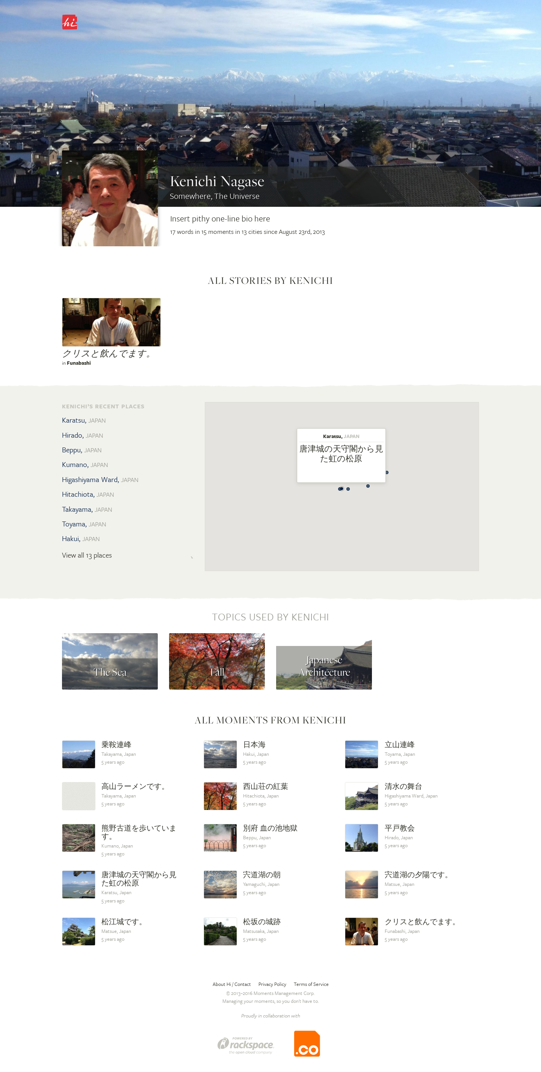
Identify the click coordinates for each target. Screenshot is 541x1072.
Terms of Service (311, 984)
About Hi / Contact (232, 984)
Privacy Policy (272, 984)
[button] (340, 486)
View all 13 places (87, 555)
